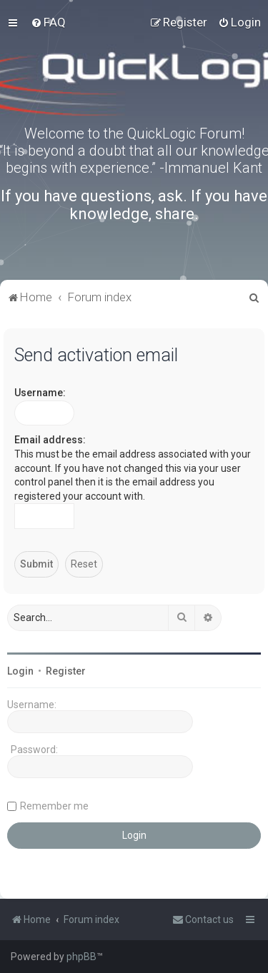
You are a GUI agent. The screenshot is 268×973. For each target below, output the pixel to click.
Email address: (50, 439)
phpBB (81, 956)
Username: (40, 392)
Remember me (54, 806)
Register (66, 671)
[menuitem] (48, 22)
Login (20, 671)
